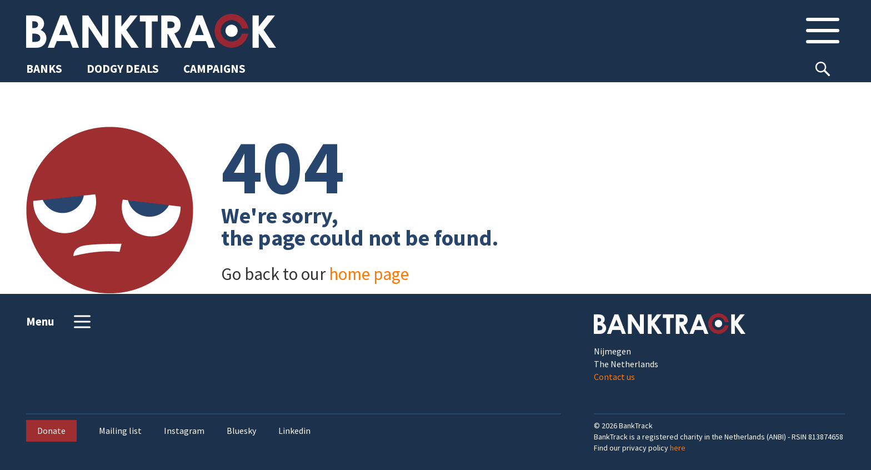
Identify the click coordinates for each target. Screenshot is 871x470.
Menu (59, 322)
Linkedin (294, 431)
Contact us (614, 376)
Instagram (184, 431)
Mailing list (120, 431)
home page (369, 273)
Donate (51, 430)
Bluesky (241, 431)
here (677, 448)
